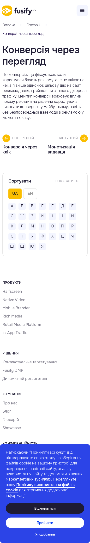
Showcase (11, 427)
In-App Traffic (14, 332)
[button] (45, 534)
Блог (6, 411)
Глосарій (10, 419)
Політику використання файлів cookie (40, 487)
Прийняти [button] (45, 523)
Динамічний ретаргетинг (25, 378)
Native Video (13, 299)
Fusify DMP (12, 370)
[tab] (15, 194)
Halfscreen (12, 291)
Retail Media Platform (21, 324)
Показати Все (68, 181)
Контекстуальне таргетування (29, 362)
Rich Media (12, 316)
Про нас (10, 403)
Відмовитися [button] (45, 508)
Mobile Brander (16, 308)
